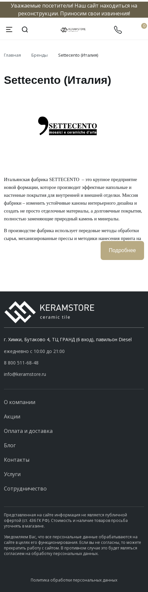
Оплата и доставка (28, 431)
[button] (74, 363)
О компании (19, 402)
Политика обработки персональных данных (74, 580)
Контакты (16, 459)
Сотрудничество (25, 488)
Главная (12, 55)
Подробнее (122, 250)
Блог (10, 445)
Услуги (12, 474)
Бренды (39, 55)
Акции (12, 416)
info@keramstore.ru (25, 374)
